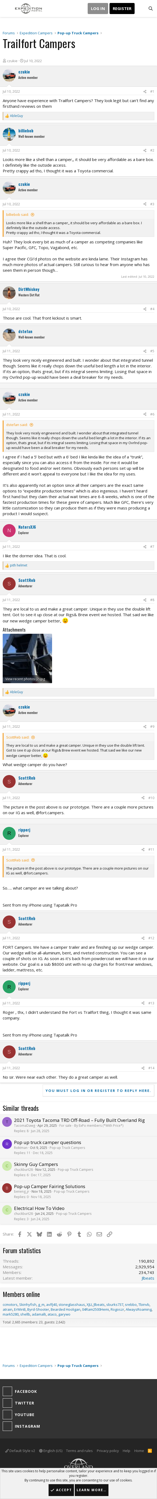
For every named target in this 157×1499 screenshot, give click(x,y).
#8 (152, 600)
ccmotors (10, 1304)
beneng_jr (21, 1191)
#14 (151, 1068)
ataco (52, 1314)
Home (139, 1450)
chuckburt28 (23, 1169)
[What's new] (140, 9)
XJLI (89, 1304)
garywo (64, 1314)
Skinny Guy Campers (36, 1164)
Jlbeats (148, 1278)
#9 (152, 726)
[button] (7, 8)
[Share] (144, 92)
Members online (21, 1294)
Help (126, 1450)
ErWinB (20, 1309)
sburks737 (114, 1304)
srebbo (131, 1304)
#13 (151, 1003)
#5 (152, 351)
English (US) (50, 1450)
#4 (152, 309)
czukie (12, 60)
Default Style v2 (20, 1450)
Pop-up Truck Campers (67, 1147)
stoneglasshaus (72, 1304)
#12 (151, 938)
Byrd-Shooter (38, 1309)
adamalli (39, 1314)
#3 (152, 204)
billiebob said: (17, 214)
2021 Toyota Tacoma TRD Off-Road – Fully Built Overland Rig (79, 1120)
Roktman (21, 1147)
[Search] (150, 9)
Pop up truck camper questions (47, 1142)
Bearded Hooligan (65, 1309)
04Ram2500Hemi (95, 1309)
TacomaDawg (24, 1125)
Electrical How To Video (39, 1208)
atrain (7, 1309)
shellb (25, 1314)
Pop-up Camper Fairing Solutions (49, 1186)
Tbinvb (143, 1304)
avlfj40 (51, 1304)
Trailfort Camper (73, 100)
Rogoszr (117, 1309)
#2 (152, 150)
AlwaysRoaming (139, 1309)
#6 (152, 414)
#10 (151, 798)
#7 (152, 546)
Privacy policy (108, 1450)
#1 (152, 91)
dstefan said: (17, 424)
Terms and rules (79, 1450)
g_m (41, 1304)
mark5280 (11, 1314)
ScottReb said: (17, 737)
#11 (151, 849)
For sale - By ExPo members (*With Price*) (91, 1125)
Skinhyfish (27, 1304)
